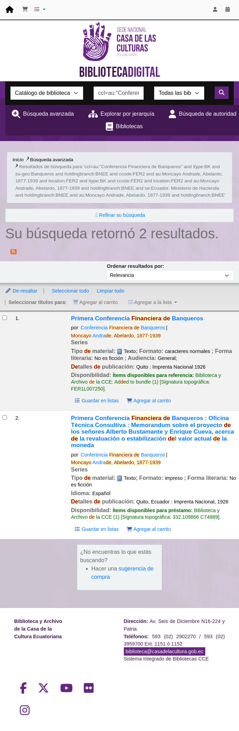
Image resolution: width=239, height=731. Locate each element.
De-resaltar (21, 291)
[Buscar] (222, 93)
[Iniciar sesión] (215, 9)
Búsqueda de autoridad (207, 114)
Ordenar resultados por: (135, 266)
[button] (25, 9)
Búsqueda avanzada (48, 114)
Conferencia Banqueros (123, 327)
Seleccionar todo (70, 291)
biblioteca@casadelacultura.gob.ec (164, 651)
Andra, (116, 335)
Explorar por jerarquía (127, 114)
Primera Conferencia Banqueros (137, 318)
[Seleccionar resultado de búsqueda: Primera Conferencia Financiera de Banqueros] (4, 317)
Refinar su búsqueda (122, 215)
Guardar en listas (96, 400)
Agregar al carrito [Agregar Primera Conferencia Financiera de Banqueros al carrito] (148, 400)
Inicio (18, 159)
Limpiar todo (110, 291)
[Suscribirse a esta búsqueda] (13, 251)
